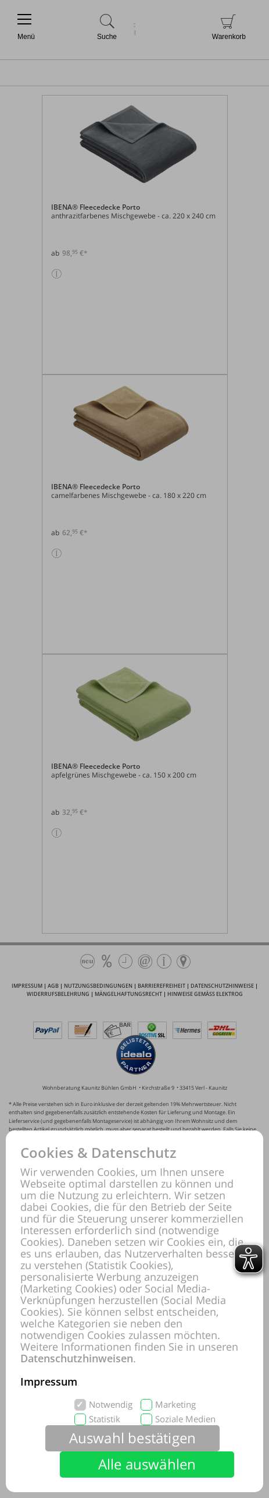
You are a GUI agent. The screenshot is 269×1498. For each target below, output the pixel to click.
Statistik (104, 1419)
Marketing (175, 1404)
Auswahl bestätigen (132, 1437)
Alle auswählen (147, 1464)
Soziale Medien (185, 1419)
